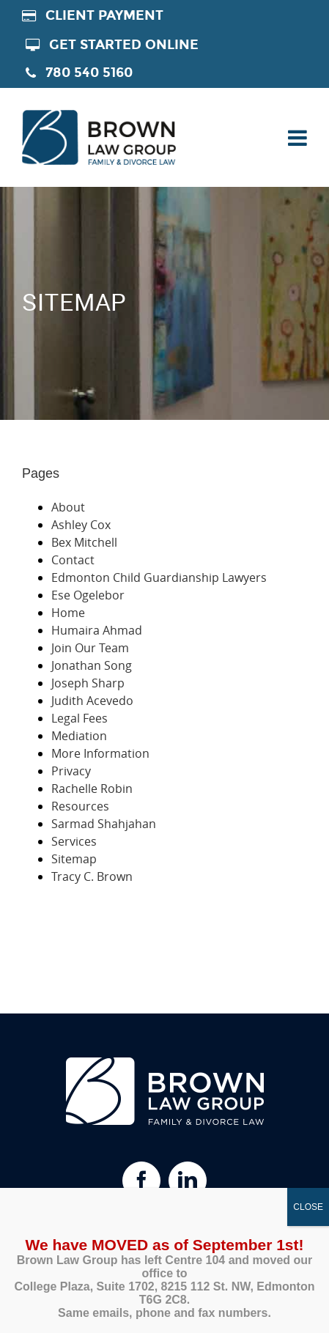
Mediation (79, 736)
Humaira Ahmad (96, 630)
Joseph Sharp (88, 683)
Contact (73, 560)
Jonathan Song (91, 665)
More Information (100, 753)
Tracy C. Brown (92, 876)
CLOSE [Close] (308, 1207)
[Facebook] (141, 1181)
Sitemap (74, 859)
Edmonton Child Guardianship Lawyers (159, 577)
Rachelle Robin (92, 788)
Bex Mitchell (84, 542)
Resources (80, 806)
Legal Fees (79, 718)
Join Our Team (90, 648)
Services (74, 841)
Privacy (71, 771)
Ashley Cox (81, 525)
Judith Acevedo (92, 701)
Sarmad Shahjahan (103, 824)
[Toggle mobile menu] (296, 138)
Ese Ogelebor (88, 595)
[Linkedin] (188, 1181)
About (68, 507)
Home (68, 613)
